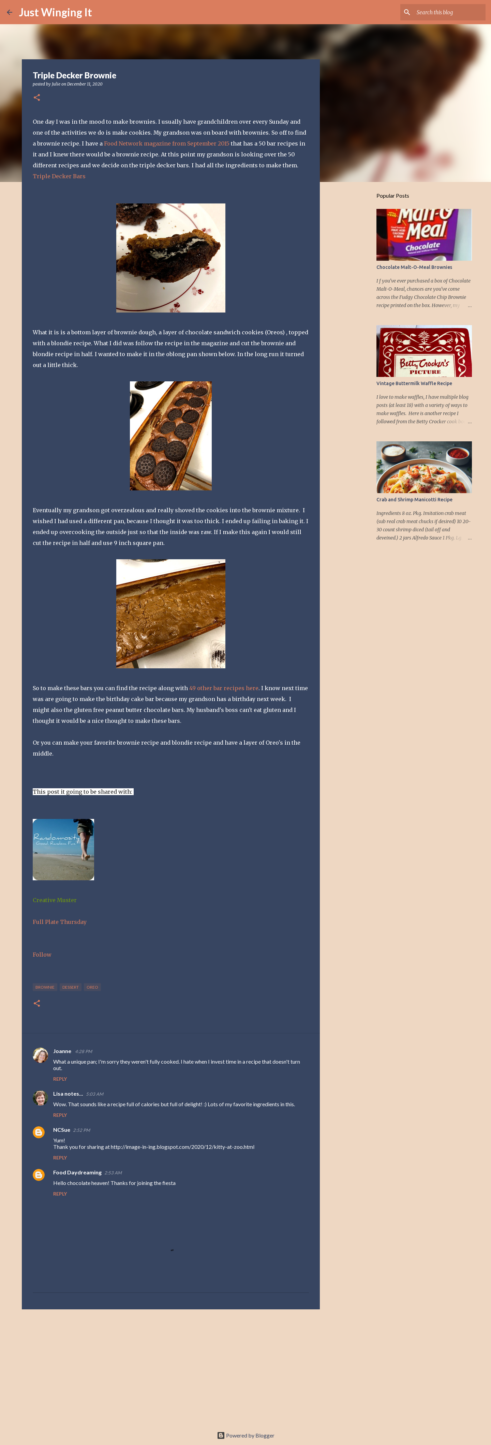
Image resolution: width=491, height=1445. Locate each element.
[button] (37, 98)
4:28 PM (83, 1051)
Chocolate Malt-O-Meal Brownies (414, 267)
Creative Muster (55, 900)
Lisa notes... (68, 1093)
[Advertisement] (171, 1367)
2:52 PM (81, 1130)
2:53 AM (113, 1172)
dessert (70, 987)
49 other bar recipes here (223, 688)
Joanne (62, 1051)
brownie (45, 987)
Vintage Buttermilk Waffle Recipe (414, 383)
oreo (92, 987)
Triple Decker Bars (59, 176)
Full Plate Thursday (60, 921)
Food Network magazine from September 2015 (167, 143)
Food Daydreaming (77, 1172)
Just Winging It (55, 12)
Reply (60, 1079)
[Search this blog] (450, 12)
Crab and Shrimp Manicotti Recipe (414, 499)
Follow (42, 954)
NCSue (61, 1129)
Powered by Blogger (245, 1435)
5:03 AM (94, 1094)
